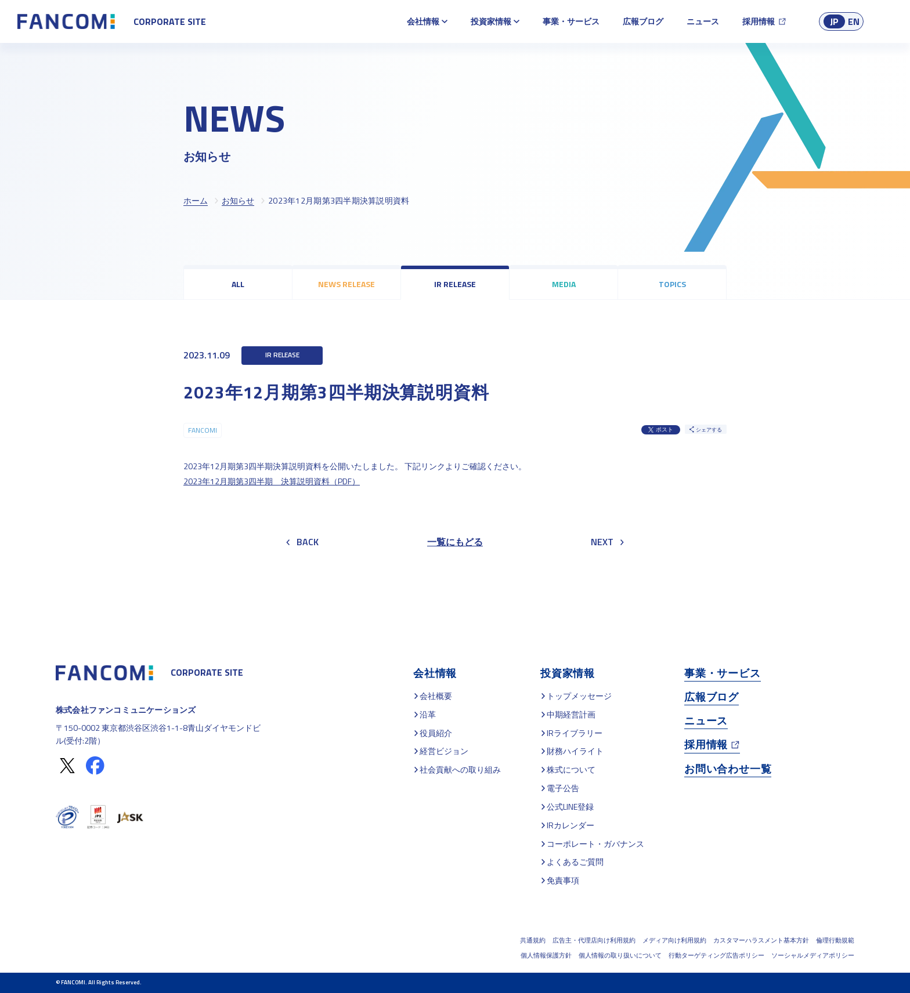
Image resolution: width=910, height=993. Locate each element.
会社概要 (436, 696)
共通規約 (533, 940)
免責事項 (563, 880)
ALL (238, 284)
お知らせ (238, 200)
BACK (302, 542)
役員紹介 (436, 733)
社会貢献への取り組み (460, 769)
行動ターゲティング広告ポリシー (716, 955)
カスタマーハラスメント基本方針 (761, 940)
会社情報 (423, 21)
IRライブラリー (574, 733)
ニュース (703, 21)
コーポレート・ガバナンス (595, 844)
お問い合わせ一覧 (727, 769)
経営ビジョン (444, 751)
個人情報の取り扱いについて (620, 955)
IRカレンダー (570, 825)
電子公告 (563, 788)
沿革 (428, 714)
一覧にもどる (455, 542)
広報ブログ (643, 21)
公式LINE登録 (570, 806)
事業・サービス (571, 21)
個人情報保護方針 (546, 955)
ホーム (195, 200)
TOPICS (672, 284)
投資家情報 (491, 21)
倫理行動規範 (835, 940)
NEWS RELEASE (346, 284)
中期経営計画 (571, 714)
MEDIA (564, 284)
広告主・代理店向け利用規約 (593, 940)
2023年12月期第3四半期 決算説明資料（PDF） (271, 481)
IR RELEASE (455, 284)
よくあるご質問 (575, 862)
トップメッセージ (579, 696)
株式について (571, 769)
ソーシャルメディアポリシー (812, 955)
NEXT (607, 542)
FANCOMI (202, 430)
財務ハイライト (575, 751)
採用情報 (758, 21)
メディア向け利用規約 (674, 940)
